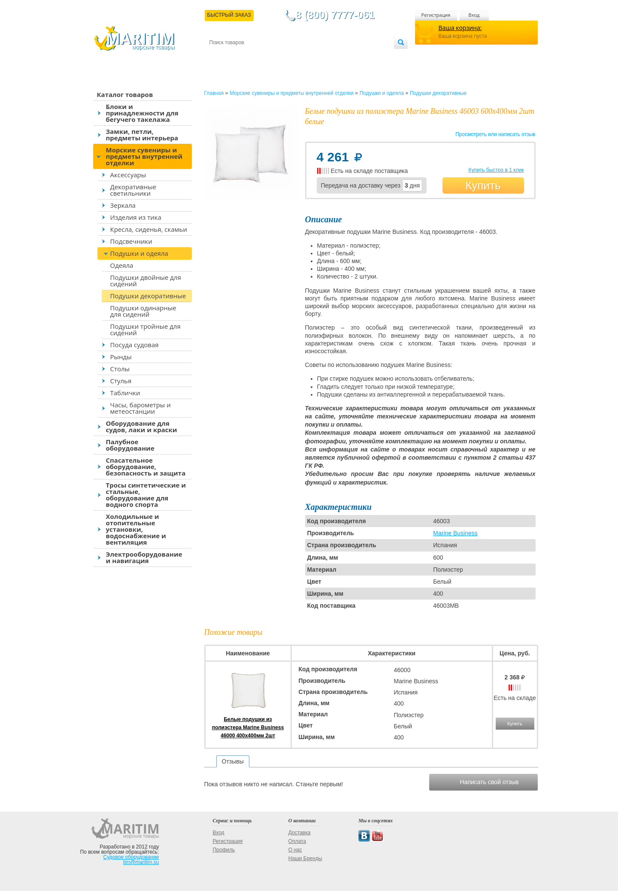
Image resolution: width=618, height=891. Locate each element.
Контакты (219, 56)
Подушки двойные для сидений (145, 280)
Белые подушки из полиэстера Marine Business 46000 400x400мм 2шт (248, 727)
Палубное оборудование (130, 444)
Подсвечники (131, 241)
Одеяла (121, 265)
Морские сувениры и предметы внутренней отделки (144, 156)
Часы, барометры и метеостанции (140, 407)
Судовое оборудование (131, 857)
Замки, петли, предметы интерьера (142, 134)
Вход (474, 15)
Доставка (251, 56)
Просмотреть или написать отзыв (495, 134)
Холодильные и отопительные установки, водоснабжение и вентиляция (136, 529)
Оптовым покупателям (366, 56)
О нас (295, 850)
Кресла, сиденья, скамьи (148, 229)
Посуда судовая (134, 344)
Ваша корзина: (460, 28)
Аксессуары (128, 174)
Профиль (223, 850)
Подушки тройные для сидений (145, 329)
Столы (120, 368)
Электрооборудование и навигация (144, 557)
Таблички (125, 392)
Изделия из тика (135, 217)
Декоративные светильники (133, 189)
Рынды (121, 356)
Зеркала (123, 205)
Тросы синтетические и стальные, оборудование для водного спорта (146, 495)
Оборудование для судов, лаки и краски (141, 426)
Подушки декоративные (148, 295)
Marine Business (455, 533)
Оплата (280, 56)
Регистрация (436, 15)
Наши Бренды (305, 858)
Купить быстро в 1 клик (496, 170)
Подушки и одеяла (139, 253)
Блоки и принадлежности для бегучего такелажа (142, 113)
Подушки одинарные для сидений (143, 310)
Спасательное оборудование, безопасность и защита (146, 466)
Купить (482, 185)
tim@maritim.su (141, 862)
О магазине (312, 56)
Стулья (121, 380)
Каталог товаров (125, 94)
